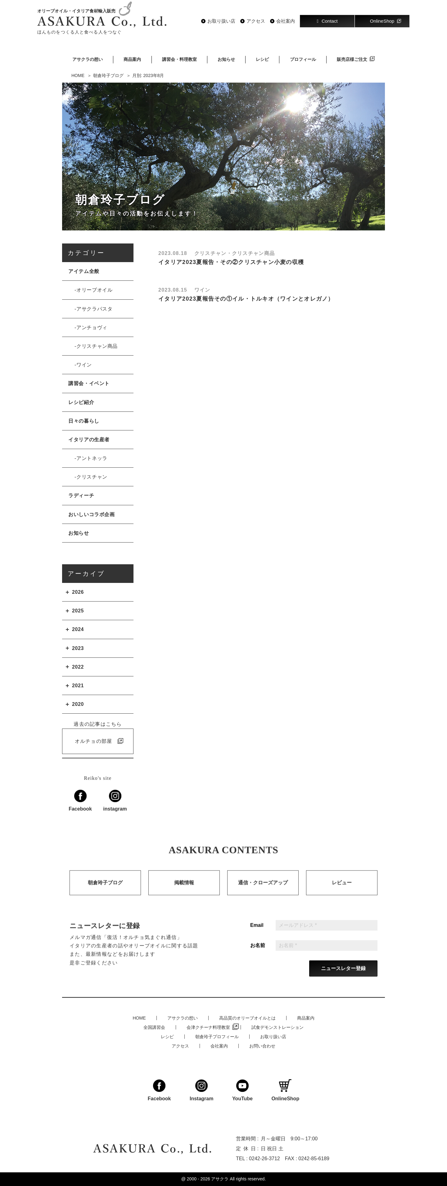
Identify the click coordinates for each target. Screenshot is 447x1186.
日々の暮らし (83, 421)
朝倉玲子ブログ (105, 890)
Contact (327, 21)
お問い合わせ (262, 1046)
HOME (139, 1018)
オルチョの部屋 (93, 741)
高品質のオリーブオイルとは (247, 1018)
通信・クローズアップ (263, 890)
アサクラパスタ (94, 308)
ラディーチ (81, 495)
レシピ (262, 59)
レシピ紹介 (81, 402)
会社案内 (285, 21)
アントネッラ (91, 458)
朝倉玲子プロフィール (217, 1036)
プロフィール (303, 59)
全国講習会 (154, 1027)
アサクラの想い (87, 59)
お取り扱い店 (221, 21)
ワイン (84, 364)
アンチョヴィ (91, 327)
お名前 (257, 952)
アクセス (255, 21)
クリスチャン (91, 476)
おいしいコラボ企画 (91, 514)
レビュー (342, 890)
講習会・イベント (89, 383)
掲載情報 (184, 890)
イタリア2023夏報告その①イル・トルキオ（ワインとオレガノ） (246, 299)
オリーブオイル (94, 290)
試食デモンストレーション (277, 1027)
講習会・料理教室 (179, 59)
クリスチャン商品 (97, 346)
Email (257, 932)
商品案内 (132, 59)
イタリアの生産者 (89, 439)
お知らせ (226, 59)
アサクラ (219, 1178)
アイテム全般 (83, 271)
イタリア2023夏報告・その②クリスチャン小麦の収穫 (231, 262)
